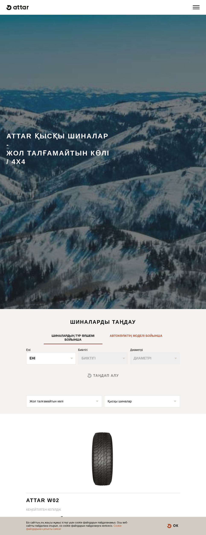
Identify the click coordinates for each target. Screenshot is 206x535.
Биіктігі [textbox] (88, 358)
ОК (175, 526)
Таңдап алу (106, 375)
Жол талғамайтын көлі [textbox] (47, 401)
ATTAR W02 (42, 500)
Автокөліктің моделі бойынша (136, 335)
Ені (28, 349)
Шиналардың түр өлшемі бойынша (72, 337)
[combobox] (51, 358)
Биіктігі (83, 349)
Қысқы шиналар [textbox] (120, 401)
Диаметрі (136, 349)
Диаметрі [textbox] (142, 358)
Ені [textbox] (32, 358)
